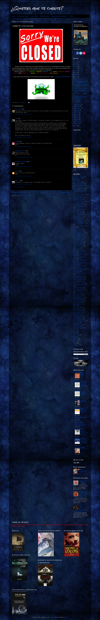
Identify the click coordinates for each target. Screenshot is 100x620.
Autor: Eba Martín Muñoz (78, 219)
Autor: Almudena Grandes (78, 190)
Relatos (75, 341)
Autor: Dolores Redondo (78, 214)
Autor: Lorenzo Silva (78, 281)
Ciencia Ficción (77, 326)
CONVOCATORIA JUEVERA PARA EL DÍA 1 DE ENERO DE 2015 (82, 85)
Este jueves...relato (23, 16)
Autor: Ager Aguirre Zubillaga (80, 185)
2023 (76, 61)
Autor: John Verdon (77, 249)
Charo (81, 469)
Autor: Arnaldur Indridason (79, 194)
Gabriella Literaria (79, 422)
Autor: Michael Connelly (78, 297)
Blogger (66, 617)
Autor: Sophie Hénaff (78, 315)
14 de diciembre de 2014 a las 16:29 (23, 176)
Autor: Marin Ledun (77, 294)
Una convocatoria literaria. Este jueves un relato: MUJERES (83, 432)
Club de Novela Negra (78, 327)
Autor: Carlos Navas (77, 199)
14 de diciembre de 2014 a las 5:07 (23, 166)
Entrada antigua (65, 192)
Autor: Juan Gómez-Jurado (79, 268)
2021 (76, 64)
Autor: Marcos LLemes (78, 289)
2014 (76, 78)
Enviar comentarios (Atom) (25, 195)
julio (77, 112)
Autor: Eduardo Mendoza (78, 221)
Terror (74, 343)
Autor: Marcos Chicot (78, 287)
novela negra (76, 345)
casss (16, 118)
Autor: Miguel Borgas (78, 299)
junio (77, 114)
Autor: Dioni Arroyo (77, 213)
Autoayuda (75, 180)
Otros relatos (44, 16)
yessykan (17, 141)
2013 (76, 125)
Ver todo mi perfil (82, 471)
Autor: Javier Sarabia (78, 242)
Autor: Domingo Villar (78, 216)
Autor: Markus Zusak (77, 295)
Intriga (75, 332)
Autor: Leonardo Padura (78, 279)
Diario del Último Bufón (80, 417)
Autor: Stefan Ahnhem (78, 317)
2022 (76, 62)
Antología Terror (77, 178)
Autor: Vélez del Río (78, 324)
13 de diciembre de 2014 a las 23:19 (23, 146)
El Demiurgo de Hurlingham (21, 161)
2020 (76, 66)
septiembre (78, 108)
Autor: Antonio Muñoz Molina (79, 191)
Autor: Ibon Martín (77, 239)
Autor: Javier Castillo (78, 241)
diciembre (78, 79)
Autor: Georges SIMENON (78, 234)
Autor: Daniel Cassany (78, 209)
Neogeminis (77, 390)
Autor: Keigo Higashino (78, 277)
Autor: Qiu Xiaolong (77, 302)
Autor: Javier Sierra (78, 244)
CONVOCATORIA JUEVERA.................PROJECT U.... (82, 101)
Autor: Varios (76, 322)
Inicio (13, 16)
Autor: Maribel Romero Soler (79, 291)
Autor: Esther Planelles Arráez (80, 223)
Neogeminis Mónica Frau (20, 150)
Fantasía (75, 331)
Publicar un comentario (19, 186)
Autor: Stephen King (77, 319)
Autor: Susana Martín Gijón (79, 320)
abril (77, 117)
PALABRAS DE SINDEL (79, 408)
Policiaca (75, 338)
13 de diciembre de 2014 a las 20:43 (23, 114)
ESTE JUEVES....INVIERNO (81, 88)
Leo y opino (34, 16)
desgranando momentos (79, 428)
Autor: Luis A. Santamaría (79, 283)
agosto (77, 110)
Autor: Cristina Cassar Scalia (80, 206)
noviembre (78, 104)
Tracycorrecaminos (79, 372)
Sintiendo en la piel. (80, 438)
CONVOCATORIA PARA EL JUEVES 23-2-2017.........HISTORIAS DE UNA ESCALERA (83, 494)
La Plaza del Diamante (80, 447)
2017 (76, 72)
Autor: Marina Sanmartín (78, 183)
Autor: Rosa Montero (77, 312)
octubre (78, 106)
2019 (76, 68)
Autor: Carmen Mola (77, 203)
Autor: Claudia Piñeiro (78, 204)
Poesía (74, 336)
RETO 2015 (75, 339)
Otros (71, 16)
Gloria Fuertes (83, 448)
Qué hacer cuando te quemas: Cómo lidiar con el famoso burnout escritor (81, 424)
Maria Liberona (18, 109)
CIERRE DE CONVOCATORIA (81, 90)
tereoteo (17, 171)
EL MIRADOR (77, 399)
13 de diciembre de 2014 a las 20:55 (23, 137)
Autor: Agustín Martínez (78, 188)
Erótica (75, 329)
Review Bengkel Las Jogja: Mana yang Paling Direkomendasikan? (83, 442)
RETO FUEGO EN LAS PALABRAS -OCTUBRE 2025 (83, 411)
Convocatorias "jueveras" (59, 16)
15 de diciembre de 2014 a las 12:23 (23, 184)
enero (77, 123)
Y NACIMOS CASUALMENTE (62, 76)
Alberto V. (17, 180)
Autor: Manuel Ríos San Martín (80, 284)
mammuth (52, 617)
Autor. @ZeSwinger (77, 182)
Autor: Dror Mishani (77, 218)
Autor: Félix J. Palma (78, 230)
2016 (76, 74)
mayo (77, 115)
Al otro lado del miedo (78, 176)
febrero (78, 121)
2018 (76, 70)
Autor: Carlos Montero (78, 198)
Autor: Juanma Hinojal (78, 276)
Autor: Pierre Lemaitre (78, 300)
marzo (77, 119)
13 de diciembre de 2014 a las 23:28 (23, 157)
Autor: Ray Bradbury (77, 307)
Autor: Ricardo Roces (78, 308)
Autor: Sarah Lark (77, 314)
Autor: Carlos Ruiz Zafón (79, 201)
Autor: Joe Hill (77, 247)
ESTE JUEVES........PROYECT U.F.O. (81, 93)
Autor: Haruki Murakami (78, 237)
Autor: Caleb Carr (77, 196)
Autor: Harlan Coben (77, 235)
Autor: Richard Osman (78, 310)
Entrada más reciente (19, 192)
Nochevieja (77, 418)
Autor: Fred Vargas (77, 229)
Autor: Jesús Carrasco (78, 246)
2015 (76, 76)
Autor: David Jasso (77, 211)
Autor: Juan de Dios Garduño (79, 273)
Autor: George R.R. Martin (79, 232)
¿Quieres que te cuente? (37, 8)
